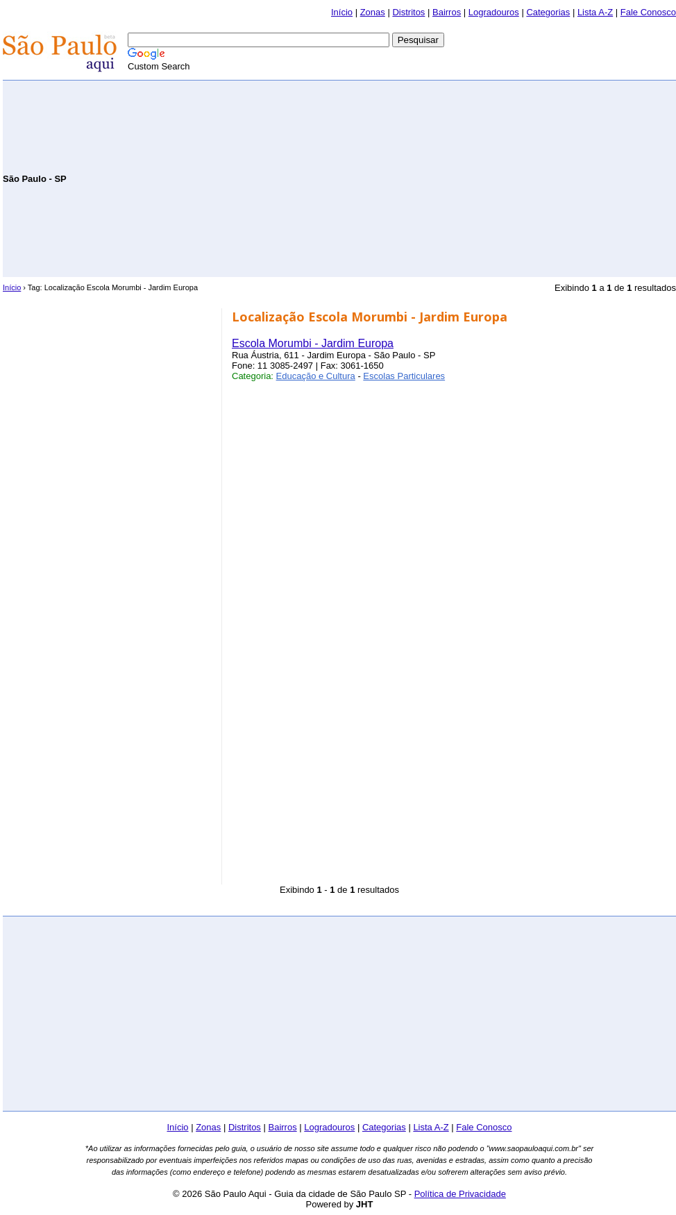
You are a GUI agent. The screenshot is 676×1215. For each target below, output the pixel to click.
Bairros (446, 12)
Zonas (372, 12)
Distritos (408, 12)
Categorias (548, 12)
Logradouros (493, 12)
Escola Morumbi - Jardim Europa (313, 343)
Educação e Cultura (315, 376)
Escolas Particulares (404, 376)
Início (342, 12)
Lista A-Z (595, 12)
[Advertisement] (513, 178)
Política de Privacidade (460, 1194)
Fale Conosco (648, 12)
